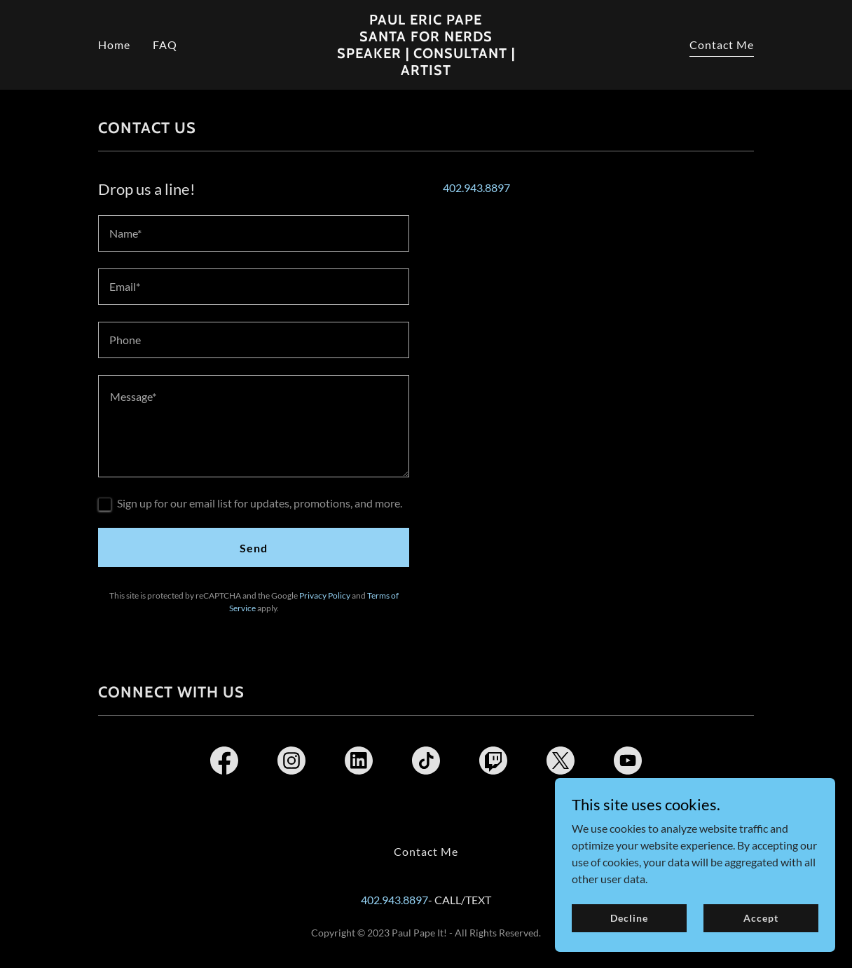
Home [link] (114, 44)
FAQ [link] (165, 44)
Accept (760, 918)
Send (254, 547)
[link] (426, 70)
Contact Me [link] (721, 44)
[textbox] (253, 233)
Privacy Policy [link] (324, 595)
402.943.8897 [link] (476, 187)
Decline (628, 918)
